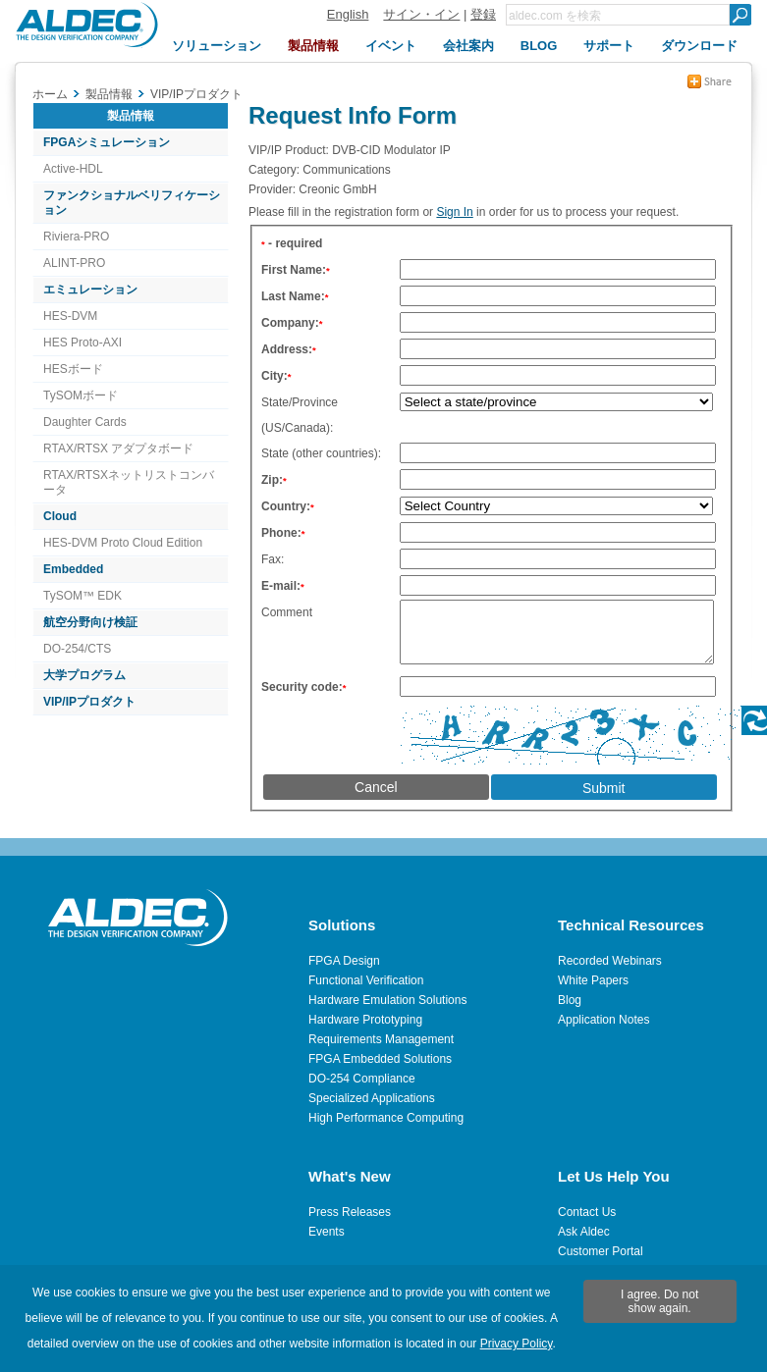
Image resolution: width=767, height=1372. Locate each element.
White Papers (593, 980)
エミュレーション (90, 289)
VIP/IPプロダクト (89, 702)
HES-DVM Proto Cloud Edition (122, 543)
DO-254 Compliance (361, 1078)
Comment (286, 612)
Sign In (454, 212)
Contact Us (587, 1212)
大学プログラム (84, 675)
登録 (483, 14)
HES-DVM (70, 316)
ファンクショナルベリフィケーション (131, 202)
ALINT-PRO (74, 263)
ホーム (50, 94)
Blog (569, 1000)
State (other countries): (321, 453)
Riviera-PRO (76, 236)
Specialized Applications (371, 1098)
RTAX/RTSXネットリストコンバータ (128, 482)
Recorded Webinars (610, 961)
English (348, 14)
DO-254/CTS (77, 649)
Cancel (376, 799)
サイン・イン (421, 14)
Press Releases (349, 1212)
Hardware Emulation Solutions (387, 1000)
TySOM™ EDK (82, 596)
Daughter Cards (85, 422)
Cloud (60, 516)
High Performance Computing (386, 1118)
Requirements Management (381, 1039)
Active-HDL (73, 169)
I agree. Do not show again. (659, 1301)
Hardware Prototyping (365, 1020)
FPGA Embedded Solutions (380, 1059)
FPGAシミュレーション (106, 142)
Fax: (272, 559)
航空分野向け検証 (90, 622)
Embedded (73, 569)
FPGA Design (344, 961)
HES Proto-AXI (82, 342)
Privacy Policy (516, 1343)
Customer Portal (600, 1251)
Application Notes (603, 1020)
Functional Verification (365, 980)
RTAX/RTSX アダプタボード (118, 448)
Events (326, 1232)
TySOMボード (80, 395)
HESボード (73, 369)
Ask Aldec (584, 1232)
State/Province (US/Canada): (299, 415)
